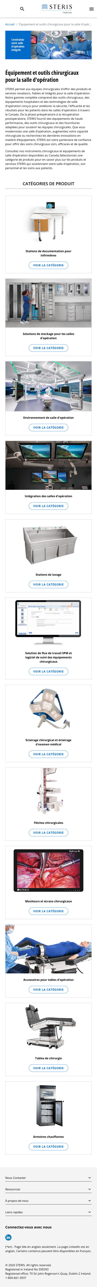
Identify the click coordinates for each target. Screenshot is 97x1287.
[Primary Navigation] (91, 9)
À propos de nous (48, 1201)
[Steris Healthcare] (57, 9)
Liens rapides (48, 1212)
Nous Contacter (48, 1178)
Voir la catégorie (48, 265)
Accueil (9, 24)
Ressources (48, 1189)
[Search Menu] (22, 9)
